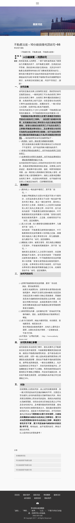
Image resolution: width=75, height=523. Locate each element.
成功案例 (27, 498)
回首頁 (17, 495)
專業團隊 (47, 495)
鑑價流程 (37, 498)
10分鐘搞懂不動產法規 (24, 465)
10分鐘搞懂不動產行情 (24, 470)
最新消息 (36, 495)
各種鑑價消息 (20, 456)
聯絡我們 (47, 498)
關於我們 (26, 495)
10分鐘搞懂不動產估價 (24, 460)
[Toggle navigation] (37, 3)
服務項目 (57, 495)
